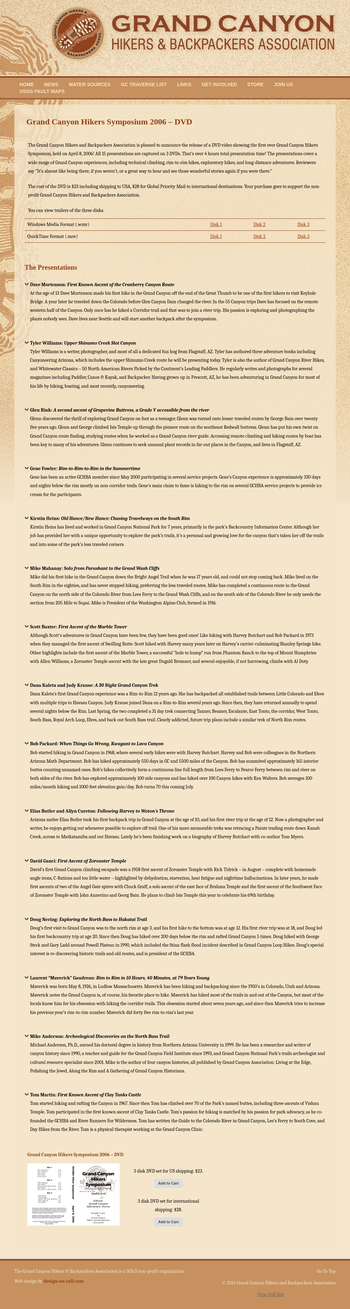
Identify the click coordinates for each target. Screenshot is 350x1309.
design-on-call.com (63, 1281)
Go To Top (326, 1271)
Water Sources (90, 84)
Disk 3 (303, 224)
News (51, 84)
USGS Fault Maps (42, 91)
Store (255, 84)
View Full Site (270, 1294)
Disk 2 (259, 224)
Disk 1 (216, 224)
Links (184, 84)
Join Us (283, 84)
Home (26, 84)
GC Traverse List (144, 84)
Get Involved (219, 84)
